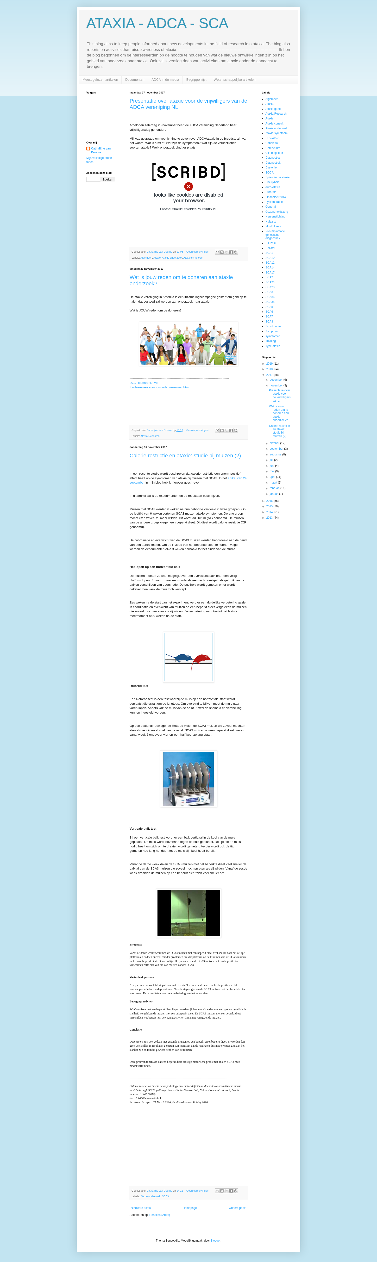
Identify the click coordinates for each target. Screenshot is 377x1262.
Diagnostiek (273, 162)
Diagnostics (272, 157)
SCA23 (270, 282)
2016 (270, 501)
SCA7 (269, 316)
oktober (275, 443)
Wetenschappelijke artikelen (235, 79)
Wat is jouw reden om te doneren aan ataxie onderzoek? (279, 413)
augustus (276, 454)
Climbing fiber (274, 153)
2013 (270, 517)
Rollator (270, 248)
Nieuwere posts (141, 1208)
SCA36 (270, 297)
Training (270, 341)
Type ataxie (272, 346)
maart (274, 482)
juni (272, 465)
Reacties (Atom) (159, 1215)
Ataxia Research (149, 436)
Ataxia (269, 104)
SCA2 (269, 277)
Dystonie (271, 167)
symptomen (272, 336)
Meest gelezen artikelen (100, 79)
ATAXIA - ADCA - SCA (157, 23)
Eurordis (270, 192)
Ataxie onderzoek (172, 257)
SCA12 (270, 262)
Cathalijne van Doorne (101, 150)
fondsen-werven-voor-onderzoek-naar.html (159, 387)
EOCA (269, 172)
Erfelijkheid (272, 182)
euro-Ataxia (272, 187)
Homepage (190, 1208)
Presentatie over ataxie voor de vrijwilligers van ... (280, 395)
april (273, 477)
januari (274, 494)
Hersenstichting (275, 216)
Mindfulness (273, 226)
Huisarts (270, 221)
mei (272, 471)
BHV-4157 (272, 138)
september (277, 448)
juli (272, 460)
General (270, 206)
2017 (270, 375)
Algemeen (146, 257)
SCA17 (270, 272)
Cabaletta (271, 143)
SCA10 (270, 258)
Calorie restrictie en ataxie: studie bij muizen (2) (185, 456)
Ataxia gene (273, 109)
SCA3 (165, 1196)
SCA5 (269, 307)
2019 (270, 363)
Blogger (215, 1240)
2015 (270, 506)
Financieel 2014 (275, 197)
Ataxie (157, 257)
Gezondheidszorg (276, 211)
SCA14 (270, 267)
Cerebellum (272, 148)
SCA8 (269, 321)
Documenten (134, 79)
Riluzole (270, 243)
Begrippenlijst (196, 79)
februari (275, 488)
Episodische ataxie (277, 177)
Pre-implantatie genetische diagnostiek (275, 235)
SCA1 (269, 253)
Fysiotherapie (274, 202)
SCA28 (270, 287)
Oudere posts (237, 1208)
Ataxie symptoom (193, 257)
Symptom (271, 331)
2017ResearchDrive (144, 383)
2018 (270, 369)
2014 (270, 512)
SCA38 (270, 302)
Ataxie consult (274, 123)
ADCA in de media (165, 79)
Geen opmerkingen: (198, 251)
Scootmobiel (273, 326)
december (276, 379)
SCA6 (269, 311)
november (276, 385)
